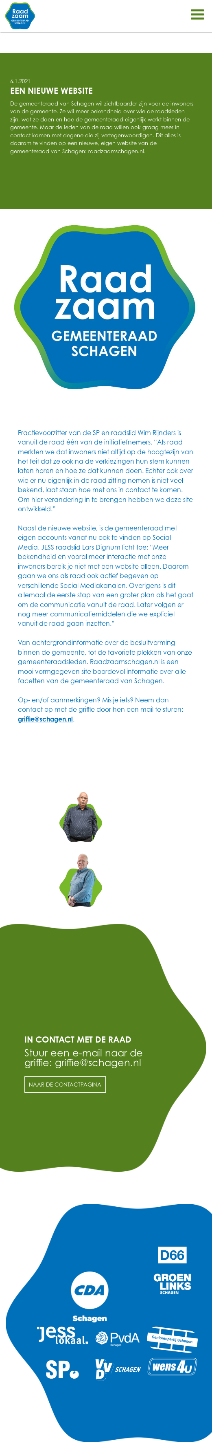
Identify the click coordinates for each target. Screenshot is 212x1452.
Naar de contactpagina (65, 1084)
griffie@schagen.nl (45, 719)
